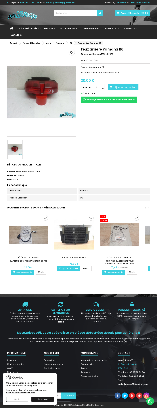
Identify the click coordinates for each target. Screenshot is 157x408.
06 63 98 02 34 (27, 2)
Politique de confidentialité (20, 392)
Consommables (90, 28)
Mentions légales (15, 364)
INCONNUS (16, 35)
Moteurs (49, 28)
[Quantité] (96, 87)
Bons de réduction (90, 376)
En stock (11, 175)
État (9, 179)
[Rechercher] (78, 13)
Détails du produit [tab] (19, 164)
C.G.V (10, 368)
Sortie (17, 399)
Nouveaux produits (53, 364)
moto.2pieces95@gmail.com (60, 2)
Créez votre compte (139, 2)
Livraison (11, 360)
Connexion (120, 2)
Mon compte (89, 353)
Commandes (87, 364)
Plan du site (13, 372)
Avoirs (84, 368)
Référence (86, 54)
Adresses (85, 372)
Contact (124, 353)
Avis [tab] (38, 164)
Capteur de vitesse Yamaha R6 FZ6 (28, 261)
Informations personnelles (94, 360)
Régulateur (112, 28)
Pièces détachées (29, 28)
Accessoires (67, 28)
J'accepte (43, 399)
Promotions (50, 360)
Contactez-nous (52, 368)
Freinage (129, 28)
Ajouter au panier (122, 87)
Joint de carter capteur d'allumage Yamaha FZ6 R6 (119, 262)
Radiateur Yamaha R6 (74, 257)
